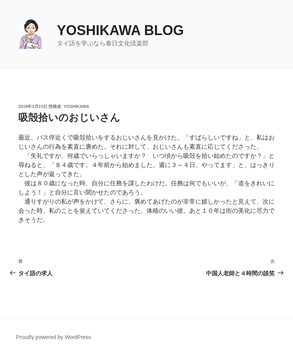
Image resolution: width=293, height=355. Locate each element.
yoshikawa (76, 106)
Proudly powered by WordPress (53, 337)
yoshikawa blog (120, 30)
